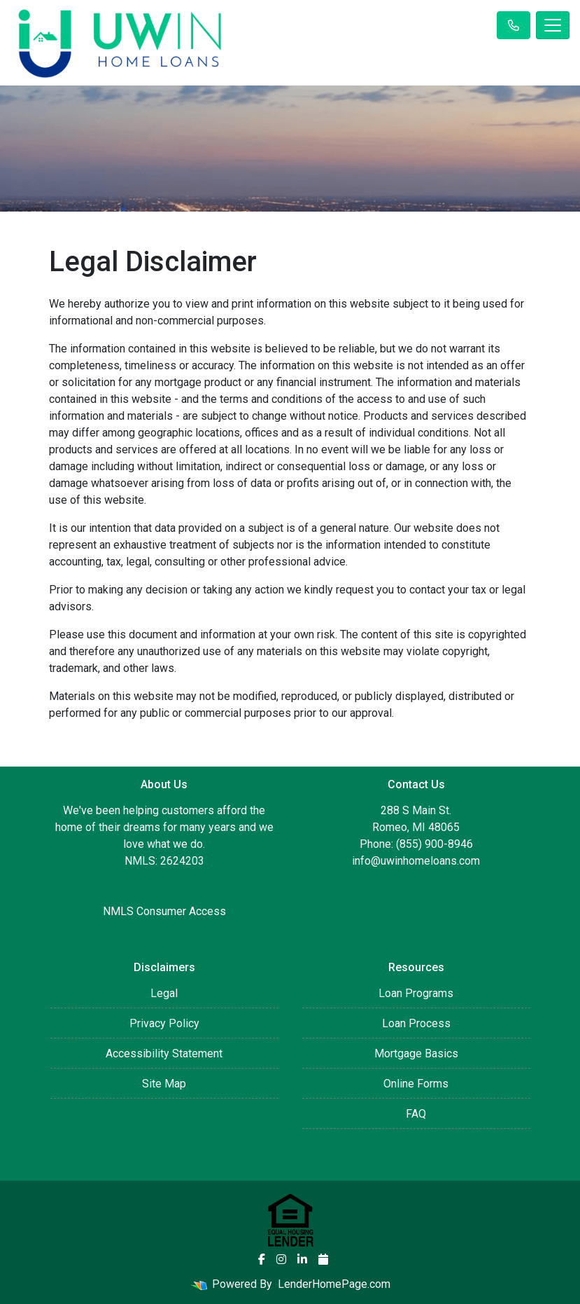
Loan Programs (416, 993)
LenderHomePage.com (334, 1284)
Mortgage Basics (416, 1053)
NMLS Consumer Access (164, 911)
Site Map (164, 1083)
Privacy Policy (164, 1023)
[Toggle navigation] (553, 25)
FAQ (416, 1113)
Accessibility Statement (164, 1053)
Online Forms (415, 1083)
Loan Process (416, 1023)
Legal (164, 993)
